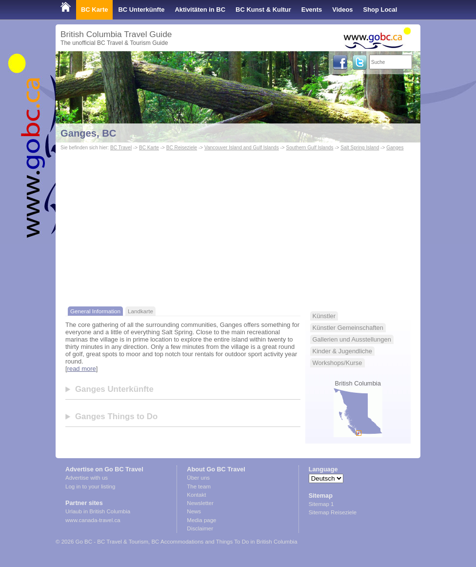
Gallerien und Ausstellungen (352, 339)
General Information (95, 311)
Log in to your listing (90, 486)
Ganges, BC (88, 133)
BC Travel (121, 147)
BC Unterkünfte (141, 9)
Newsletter (200, 503)
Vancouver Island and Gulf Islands (241, 147)
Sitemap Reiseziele (333, 512)
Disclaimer (200, 528)
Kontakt (196, 495)
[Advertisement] (238, 226)
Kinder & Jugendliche (342, 351)
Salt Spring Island (359, 147)
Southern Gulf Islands (310, 147)
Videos (342, 9)
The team (199, 486)
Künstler (324, 316)
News (194, 511)
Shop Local (380, 9)
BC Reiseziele (181, 147)
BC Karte (94, 9)
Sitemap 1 (321, 504)
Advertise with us (86, 478)
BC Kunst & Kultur (263, 9)
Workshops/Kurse (337, 362)
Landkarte (140, 311)
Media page (201, 520)
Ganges (394, 147)
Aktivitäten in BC (200, 9)
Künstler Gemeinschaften (348, 327)
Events (311, 9)
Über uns (198, 478)
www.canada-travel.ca (92, 520)
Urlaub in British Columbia (97, 511)
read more (81, 368)
